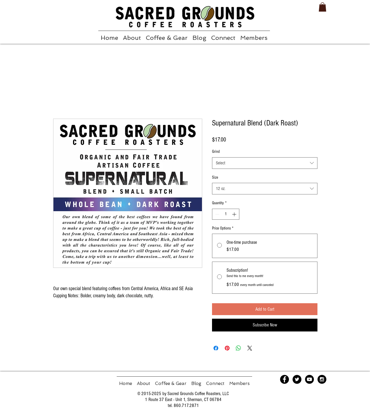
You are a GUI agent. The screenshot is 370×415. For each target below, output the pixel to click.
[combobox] (264, 163)
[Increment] (234, 214)
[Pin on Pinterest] (227, 348)
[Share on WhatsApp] (238, 348)
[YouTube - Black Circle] (309, 379)
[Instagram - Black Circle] (321, 379)
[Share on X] (249, 348)
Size (215, 177)
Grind (216, 151)
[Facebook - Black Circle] (284, 379)
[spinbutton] (225, 214)
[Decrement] (216, 214)
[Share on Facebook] (215, 348)
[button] (322, 7)
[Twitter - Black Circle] (296, 379)
